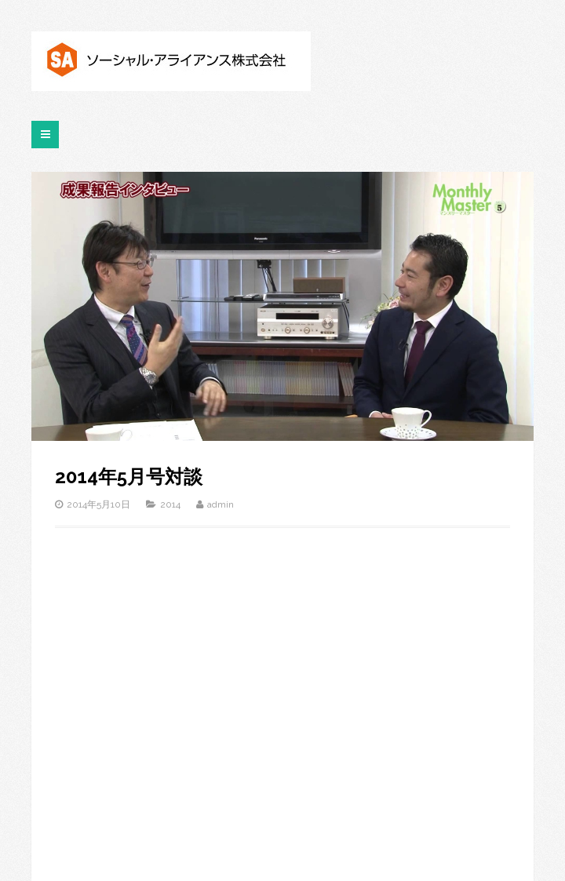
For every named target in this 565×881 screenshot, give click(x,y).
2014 (170, 504)
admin (220, 504)
